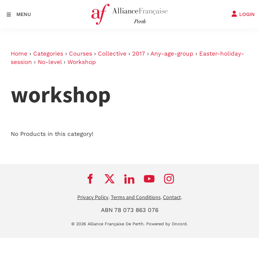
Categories (48, 53)
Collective (112, 53)
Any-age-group (171, 53)
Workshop (81, 62)
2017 (138, 53)
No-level (50, 62)
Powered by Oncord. (167, 223)
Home (19, 53)
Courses (80, 53)
